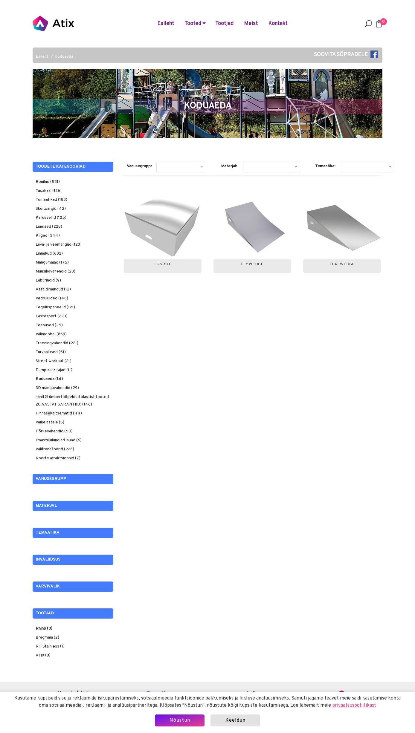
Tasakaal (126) (49, 190)
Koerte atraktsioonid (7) (58, 458)
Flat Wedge (342, 264)
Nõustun (180, 720)
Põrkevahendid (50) (54, 431)
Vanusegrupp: (139, 166)
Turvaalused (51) (51, 352)
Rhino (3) (44, 628)
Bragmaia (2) (47, 637)
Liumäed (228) (49, 226)
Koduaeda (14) (49, 379)
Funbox (162, 264)
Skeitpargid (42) (51, 208)
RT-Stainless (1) (50, 646)
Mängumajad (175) (52, 262)
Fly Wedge (252, 264)
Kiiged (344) (48, 235)
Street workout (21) (53, 361)
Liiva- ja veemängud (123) (59, 244)
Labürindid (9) (48, 280)
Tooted (195, 23)
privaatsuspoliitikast (354, 705)
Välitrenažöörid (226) (55, 449)
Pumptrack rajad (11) (54, 370)
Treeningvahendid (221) (57, 343)
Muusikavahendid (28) (55, 271)
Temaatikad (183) (51, 199)
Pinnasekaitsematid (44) (59, 413)
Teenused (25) (49, 325)
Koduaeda (63, 56)
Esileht (165, 23)
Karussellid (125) (51, 217)
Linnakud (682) (49, 253)
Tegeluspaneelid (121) (55, 307)
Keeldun (235, 720)
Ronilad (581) (48, 181)
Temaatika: (325, 166)
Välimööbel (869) (51, 334)
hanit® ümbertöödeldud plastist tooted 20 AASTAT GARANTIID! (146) (72, 400)
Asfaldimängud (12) (53, 289)
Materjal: (229, 166)
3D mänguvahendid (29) (57, 388)
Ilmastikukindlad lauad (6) (59, 440)
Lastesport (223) (52, 316)
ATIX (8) (43, 655)
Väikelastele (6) (50, 422)
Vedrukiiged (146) (52, 298)
